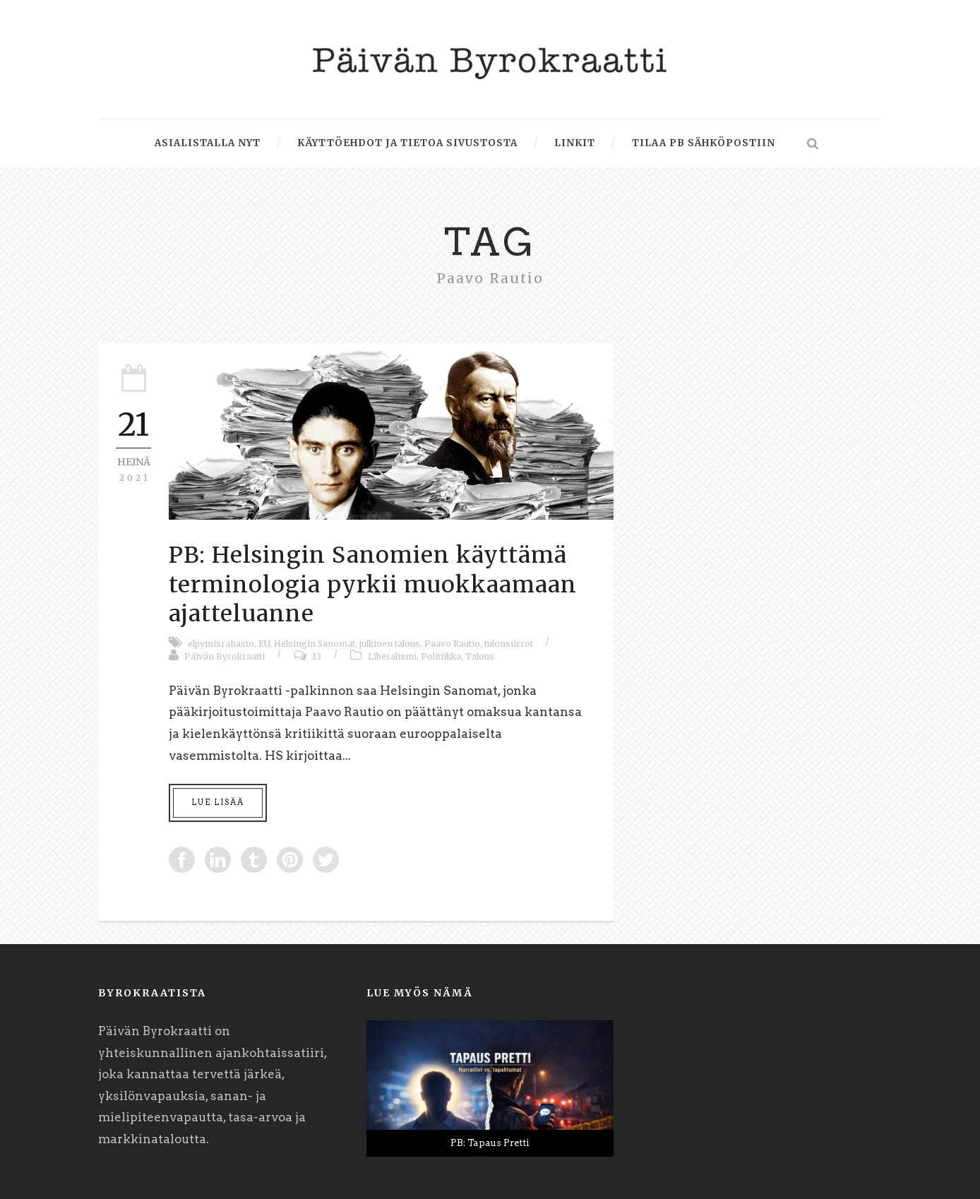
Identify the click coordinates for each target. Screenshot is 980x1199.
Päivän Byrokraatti (224, 656)
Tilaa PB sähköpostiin (703, 143)
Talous (479, 656)
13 (316, 656)
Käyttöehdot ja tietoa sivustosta (407, 143)
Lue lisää (217, 802)
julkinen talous (389, 643)
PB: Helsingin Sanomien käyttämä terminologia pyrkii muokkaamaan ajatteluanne (373, 584)
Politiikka (441, 656)
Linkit (574, 143)
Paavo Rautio (452, 643)
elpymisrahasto (221, 643)
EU (264, 643)
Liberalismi (392, 656)
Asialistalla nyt (208, 143)
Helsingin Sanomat (314, 643)
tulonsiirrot (508, 643)
